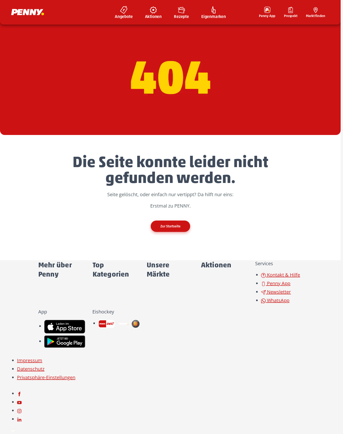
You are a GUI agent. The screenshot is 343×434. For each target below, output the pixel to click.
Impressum (29, 360)
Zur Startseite (170, 226)
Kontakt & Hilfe (280, 275)
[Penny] (13, 430)
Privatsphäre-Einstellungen (46, 377)
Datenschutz (30, 369)
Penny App (275, 283)
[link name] (65, 326)
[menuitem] (124, 12)
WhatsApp (275, 300)
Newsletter (276, 292)
